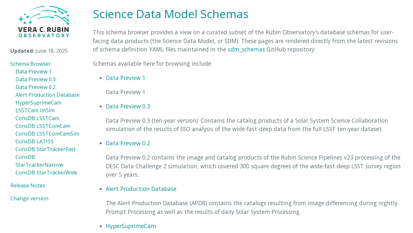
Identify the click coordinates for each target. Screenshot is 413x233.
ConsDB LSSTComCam (42, 125)
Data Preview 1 (33, 71)
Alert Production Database (47, 94)
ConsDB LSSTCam (37, 118)
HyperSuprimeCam (38, 102)
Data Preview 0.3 (35, 79)
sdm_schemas (246, 49)
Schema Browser (30, 63)
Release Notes (27, 185)
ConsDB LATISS (34, 141)
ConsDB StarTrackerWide (46, 172)
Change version (29, 198)
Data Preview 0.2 (35, 87)
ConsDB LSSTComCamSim (47, 133)
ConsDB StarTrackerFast (45, 149)
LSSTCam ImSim (35, 110)
